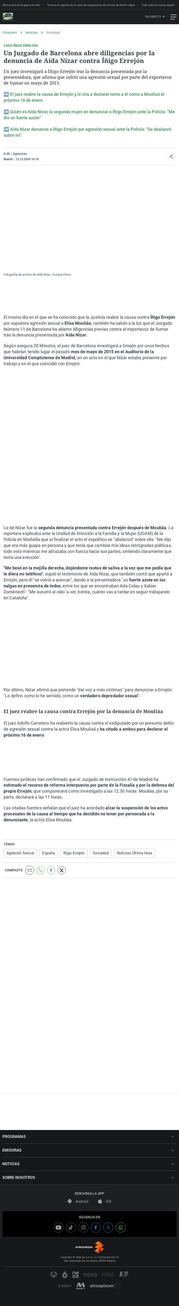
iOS (105, 1201)
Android (78, 1201)
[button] (171, 156)
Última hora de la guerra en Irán (21, 5)
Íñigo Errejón (74, 853)
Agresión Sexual (20, 853)
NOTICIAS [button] (88, 1164)
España (48, 853)
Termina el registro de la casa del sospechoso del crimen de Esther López (91, 5)
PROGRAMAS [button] (88, 1136)
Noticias (32, 32)
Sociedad (53, 32)
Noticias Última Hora (134, 853)
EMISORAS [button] (88, 1150)
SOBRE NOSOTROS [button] (88, 1177)
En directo (153, 16)
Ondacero (9, 32)
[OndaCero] (7, 17)
